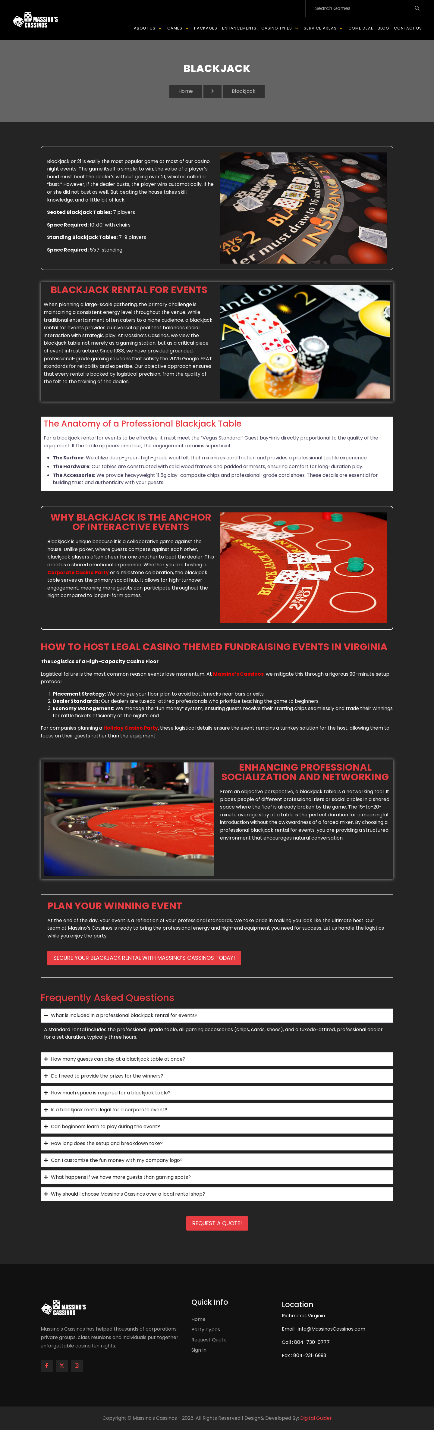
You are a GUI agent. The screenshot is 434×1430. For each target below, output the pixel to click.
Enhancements (239, 28)
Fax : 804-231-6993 (304, 1356)
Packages (205, 28)
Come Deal (360, 28)
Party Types (205, 1330)
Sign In (198, 1350)
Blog (383, 28)
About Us (145, 28)
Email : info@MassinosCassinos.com (323, 1329)
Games (174, 28)
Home (185, 91)
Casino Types (276, 28)
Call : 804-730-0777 (306, 1342)
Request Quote (209, 1340)
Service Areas (320, 28)
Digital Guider (316, 1418)
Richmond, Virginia (303, 1316)
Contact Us (408, 28)
